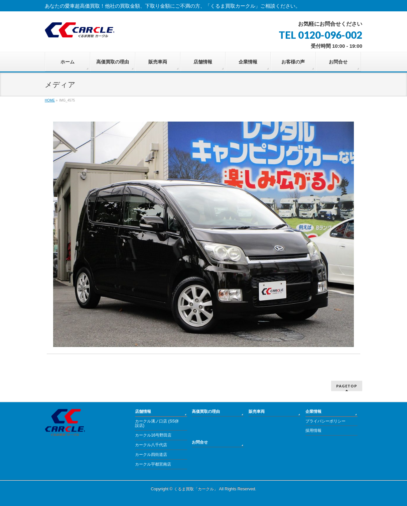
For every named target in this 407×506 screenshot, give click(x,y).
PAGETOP (346, 386)
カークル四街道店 (151, 454)
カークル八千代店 (151, 445)
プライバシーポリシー (325, 421)
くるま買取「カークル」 (196, 489)
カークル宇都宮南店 (153, 464)
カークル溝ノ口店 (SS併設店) (157, 423)
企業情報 (313, 411)
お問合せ (200, 442)
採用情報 (313, 430)
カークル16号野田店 (153, 435)
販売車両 (257, 411)
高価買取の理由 (206, 411)
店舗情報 (143, 411)
